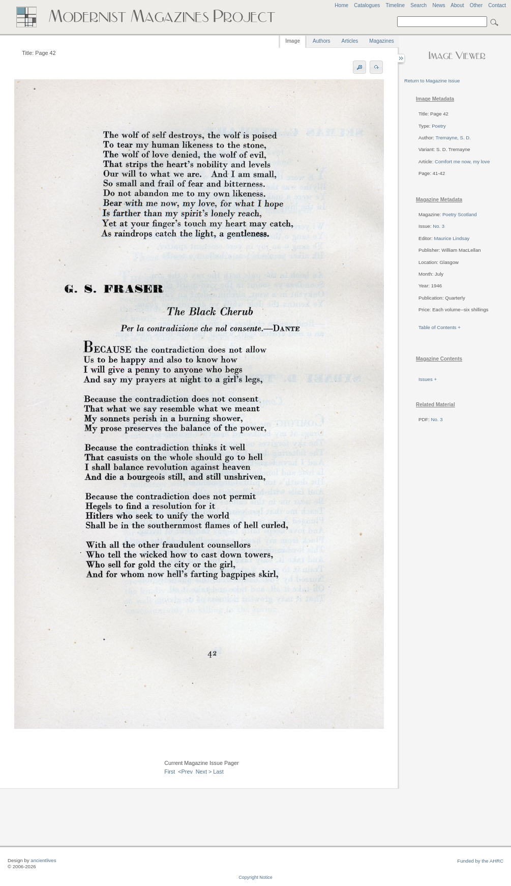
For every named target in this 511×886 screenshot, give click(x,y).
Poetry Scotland (459, 214)
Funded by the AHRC (480, 861)
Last (218, 772)
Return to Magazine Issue (432, 80)
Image (292, 41)
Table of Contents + (439, 327)
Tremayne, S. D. (452, 137)
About (457, 5)
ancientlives (43, 860)
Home (341, 5)
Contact (497, 5)
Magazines (381, 41)
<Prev (185, 772)
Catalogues (367, 5)
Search (418, 5)
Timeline (395, 5)
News (438, 5)
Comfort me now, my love (462, 161)
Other (476, 5)
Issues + (427, 379)
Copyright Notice (255, 877)
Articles (350, 41)
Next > (204, 772)
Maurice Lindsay (451, 238)
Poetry (439, 126)
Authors (321, 41)
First (169, 772)
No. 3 (438, 226)
